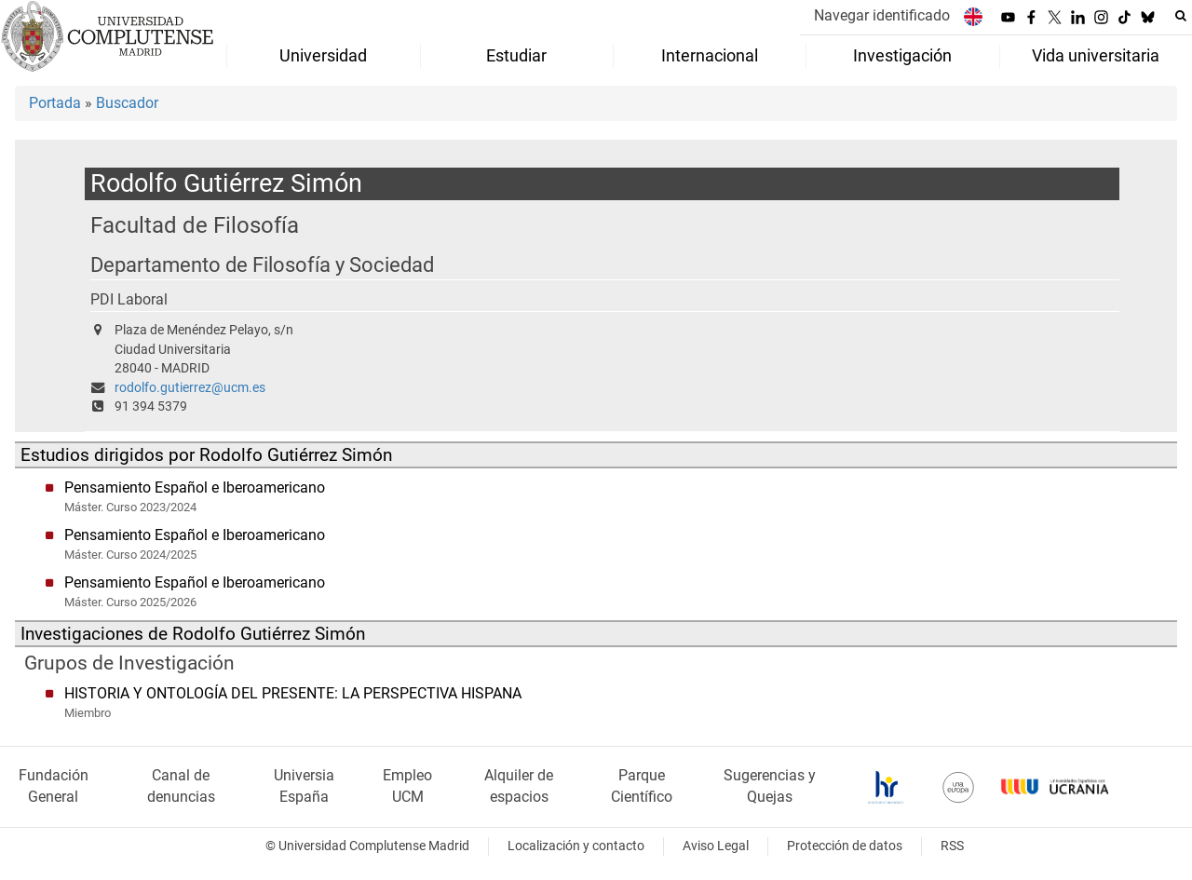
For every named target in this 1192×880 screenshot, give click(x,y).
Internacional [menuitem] (709, 56)
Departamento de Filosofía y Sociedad (262, 265)
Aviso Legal (716, 846)
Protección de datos (844, 846)
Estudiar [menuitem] (516, 56)
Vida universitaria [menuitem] (1095, 56)
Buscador (127, 103)
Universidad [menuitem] (323, 56)
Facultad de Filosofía (194, 224)
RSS (952, 846)
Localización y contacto (576, 846)
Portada (55, 103)
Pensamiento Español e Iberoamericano (194, 487)
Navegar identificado (882, 15)
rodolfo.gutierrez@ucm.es (190, 388)
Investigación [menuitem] (902, 56)
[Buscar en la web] (1181, 16)
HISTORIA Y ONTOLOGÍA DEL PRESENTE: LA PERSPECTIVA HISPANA (293, 693)
